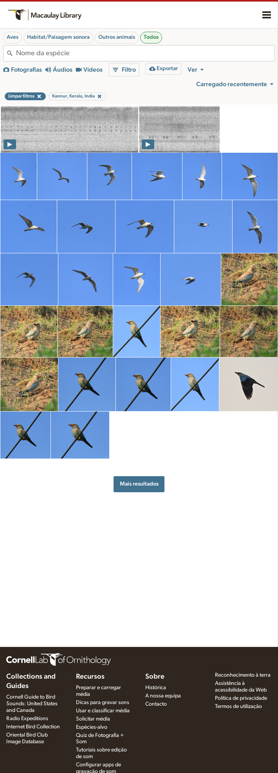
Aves (12, 37)
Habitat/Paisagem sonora (58, 37)
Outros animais (116, 37)
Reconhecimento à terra (243, 675)
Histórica (155, 687)
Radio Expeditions (27, 718)
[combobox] (145, 53)
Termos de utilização (238, 706)
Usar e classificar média (103, 710)
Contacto (156, 704)
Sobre (154, 676)
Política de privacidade (241, 698)
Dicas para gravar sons (102, 702)
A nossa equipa (163, 696)
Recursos (90, 676)
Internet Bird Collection (33, 727)
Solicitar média (93, 719)
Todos (151, 37)
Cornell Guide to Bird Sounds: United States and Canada (32, 703)
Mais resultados (139, 484)
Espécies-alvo (91, 727)
